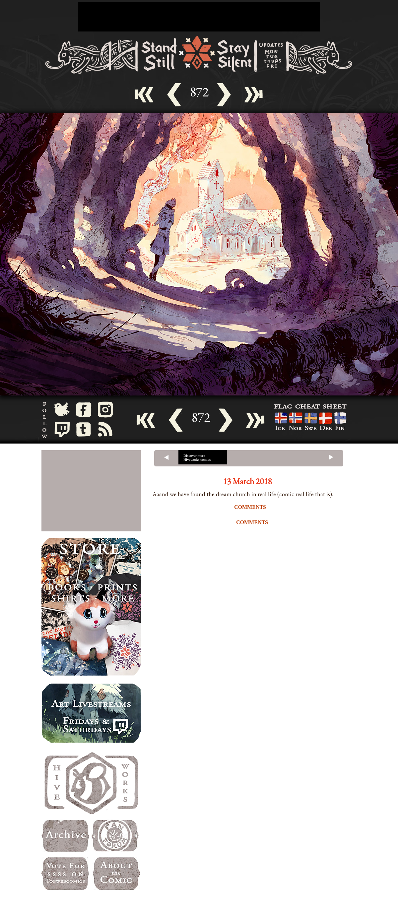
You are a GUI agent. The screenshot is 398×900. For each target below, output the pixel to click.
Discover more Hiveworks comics (197, 457)
